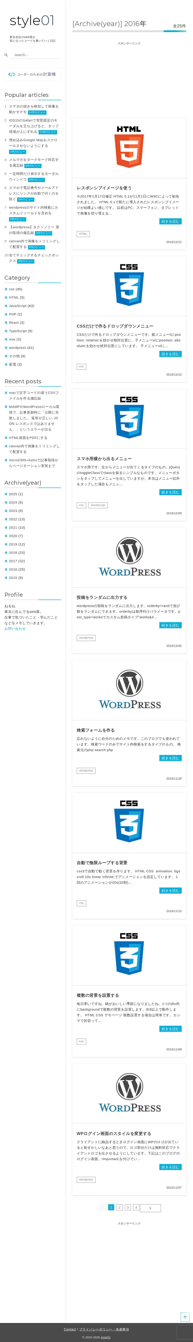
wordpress (86, 637)
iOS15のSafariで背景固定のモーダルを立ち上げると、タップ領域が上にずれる (34, 125)
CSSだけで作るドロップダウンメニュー (115, 326)
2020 (13, 536)
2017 (13, 561)
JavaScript (98, 505)
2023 (13, 511)
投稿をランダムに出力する (102, 597)
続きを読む (170, 221)
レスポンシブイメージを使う (104, 188)
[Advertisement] (129, 77)
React (14, 322)
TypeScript (18, 331)
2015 (13, 578)
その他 (14, 356)
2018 (13, 552)
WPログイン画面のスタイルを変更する (114, 1133)
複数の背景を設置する (98, 995)
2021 (13, 527)
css (81, 366)
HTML (83, 234)
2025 (13, 494)
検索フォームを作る (96, 730)
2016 (13, 569)
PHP (12, 314)
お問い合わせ (15, 629)
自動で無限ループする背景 (102, 863)
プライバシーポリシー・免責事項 (104, 1327)
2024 (13, 502)
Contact (70, 1327)
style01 (106, 1335)
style (32, 20)
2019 (13, 544)
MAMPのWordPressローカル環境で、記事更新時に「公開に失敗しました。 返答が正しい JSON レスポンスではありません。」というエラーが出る (34, 418)
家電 (12, 364)
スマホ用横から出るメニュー (104, 459)
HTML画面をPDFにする (28, 438)
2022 (13, 519)
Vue (12, 339)
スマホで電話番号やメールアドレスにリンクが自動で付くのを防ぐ (34, 193)
